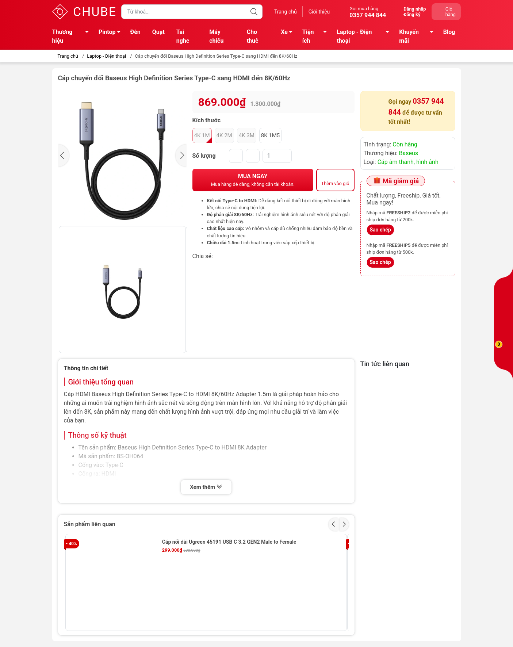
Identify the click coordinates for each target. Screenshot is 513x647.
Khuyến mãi (418, 36)
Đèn (135, 31)
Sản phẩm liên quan (89, 524)
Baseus (408, 153)
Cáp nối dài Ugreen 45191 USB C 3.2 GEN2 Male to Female (229, 542)
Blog (449, 31)
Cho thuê (253, 36)
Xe (288, 33)
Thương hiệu (72, 36)
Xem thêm (206, 487)
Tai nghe (182, 36)
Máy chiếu (216, 36)
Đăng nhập (414, 9)
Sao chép (380, 230)
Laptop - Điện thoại (365, 36)
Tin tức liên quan (384, 364)
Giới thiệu (319, 12)
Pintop (112, 33)
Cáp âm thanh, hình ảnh (408, 161)
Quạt (158, 31)
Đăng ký (411, 14)
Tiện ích (316, 36)
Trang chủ (285, 12)
